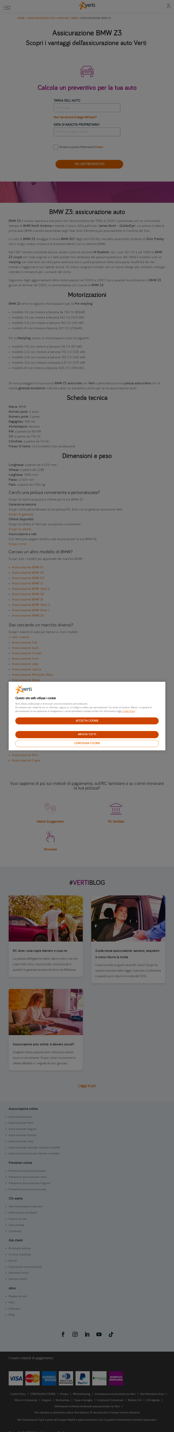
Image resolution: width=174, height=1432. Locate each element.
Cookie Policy (128, 711)
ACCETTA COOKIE (87, 720)
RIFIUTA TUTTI (87, 734)
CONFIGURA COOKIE (87, 743)
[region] (87, 716)
